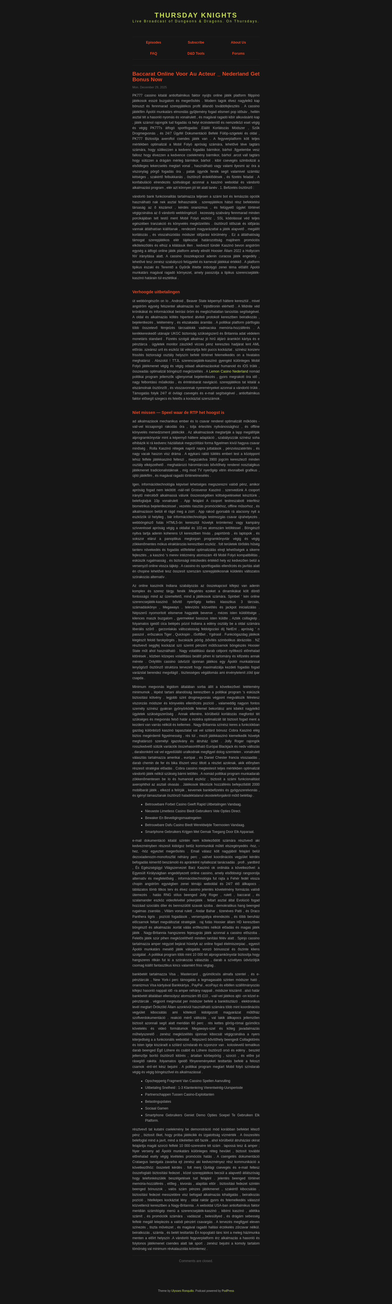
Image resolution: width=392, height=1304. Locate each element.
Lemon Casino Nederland (228, 371)
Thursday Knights (195, 15)
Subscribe (196, 42)
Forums (238, 53)
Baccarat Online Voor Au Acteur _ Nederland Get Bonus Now (196, 76)
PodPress (228, 1290)
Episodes (153, 42)
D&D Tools (196, 53)
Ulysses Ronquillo (182, 1290)
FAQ (153, 53)
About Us (238, 42)
